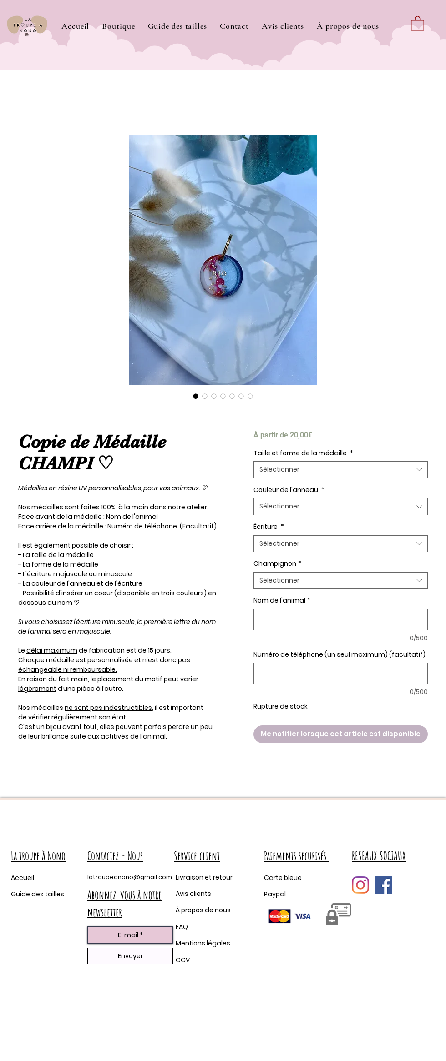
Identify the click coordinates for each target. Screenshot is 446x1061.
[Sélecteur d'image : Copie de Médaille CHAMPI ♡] (195, 396)
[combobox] (340, 469)
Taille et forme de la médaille (303, 453)
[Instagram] (360, 885)
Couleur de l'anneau (288, 490)
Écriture (268, 527)
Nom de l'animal (281, 600)
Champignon (277, 563)
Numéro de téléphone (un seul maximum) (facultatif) (339, 654)
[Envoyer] (130, 956)
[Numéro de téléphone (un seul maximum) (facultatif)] (340, 673)
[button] (118, 26)
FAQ (182, 926)
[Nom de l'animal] (340, 619)
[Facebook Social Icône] (383, 885)
